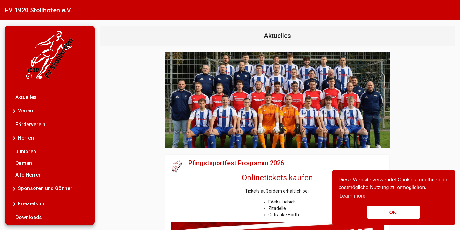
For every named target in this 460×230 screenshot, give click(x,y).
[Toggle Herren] (14, 138)
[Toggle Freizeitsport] (14, 203)
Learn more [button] (352, 196)
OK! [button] (393, 212)
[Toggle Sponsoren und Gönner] (14, 188)
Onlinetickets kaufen (277, 177)
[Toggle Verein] (14, 110)
